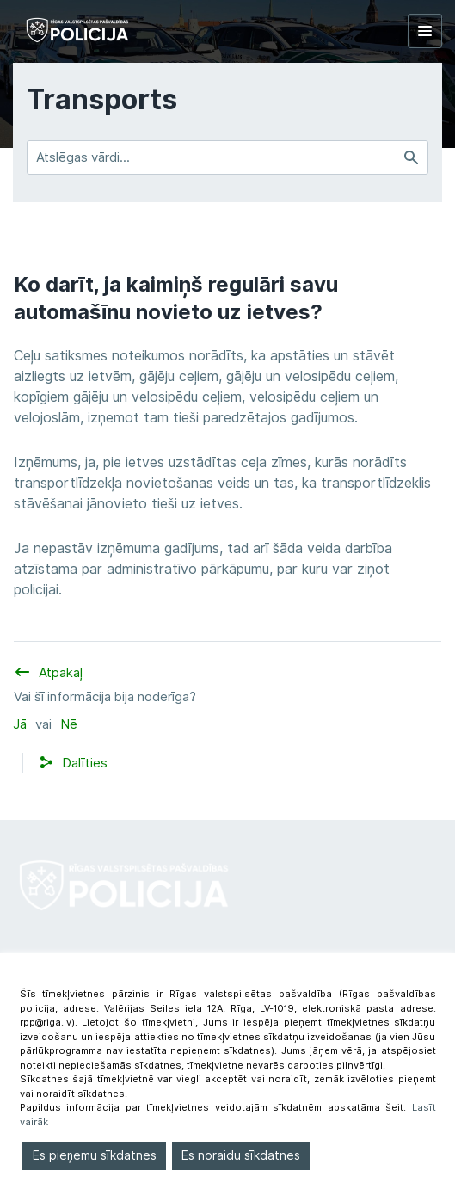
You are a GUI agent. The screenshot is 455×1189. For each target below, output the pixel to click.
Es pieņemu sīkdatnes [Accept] (95, 1155)
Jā (20, 724)
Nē (68, 724)
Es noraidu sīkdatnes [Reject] (240, 1155)
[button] (85, 764)
